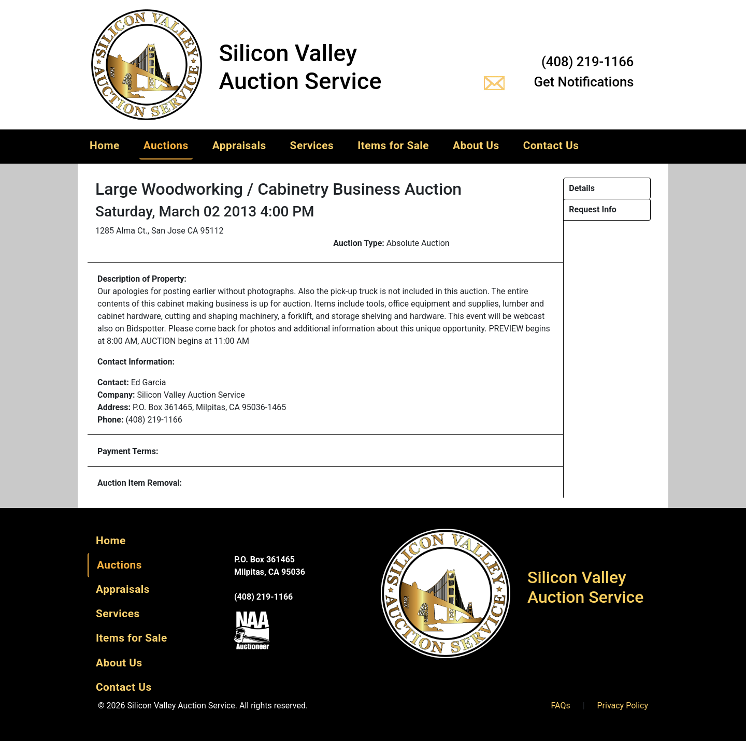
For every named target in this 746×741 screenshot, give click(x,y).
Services (312, 145)
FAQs (560, 705)
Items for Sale (393, 145)
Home (105, 145)
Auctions (166, 145)
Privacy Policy (623, 705)
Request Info (592, 209)
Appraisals (239, 145)
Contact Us (551, 145)
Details (582, 188)
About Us (476, 145)
